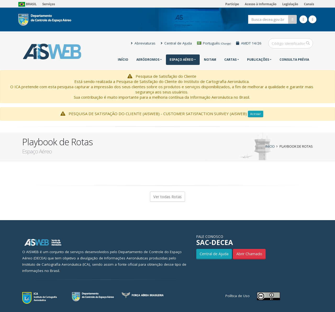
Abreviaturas (143, 43)
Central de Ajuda (176, 43)
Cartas (230, 59)
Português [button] (214, 43)
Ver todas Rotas (167, 196)
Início (123, 59)
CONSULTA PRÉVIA (294, 59)
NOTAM (210, 59)
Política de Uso (237, 295)
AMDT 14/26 (248, 43)
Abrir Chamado (249, 253)
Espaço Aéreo (181, 59)
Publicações (258, 59)
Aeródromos (147, 59)
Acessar (255, 114)
